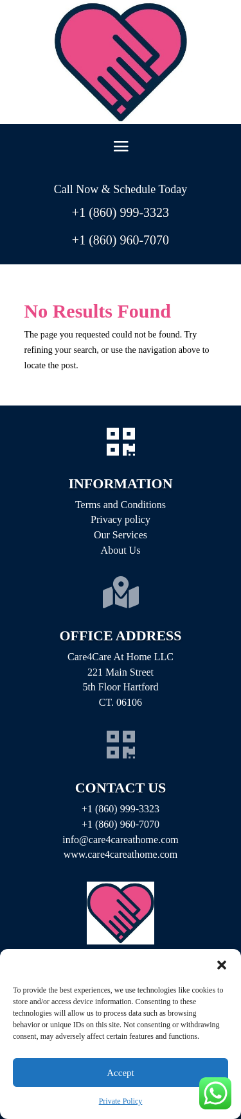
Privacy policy (120, 519)
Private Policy (121, 1101)
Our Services (120, 534)
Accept (120, 1073)
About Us (121, 550)
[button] (221, 965)
